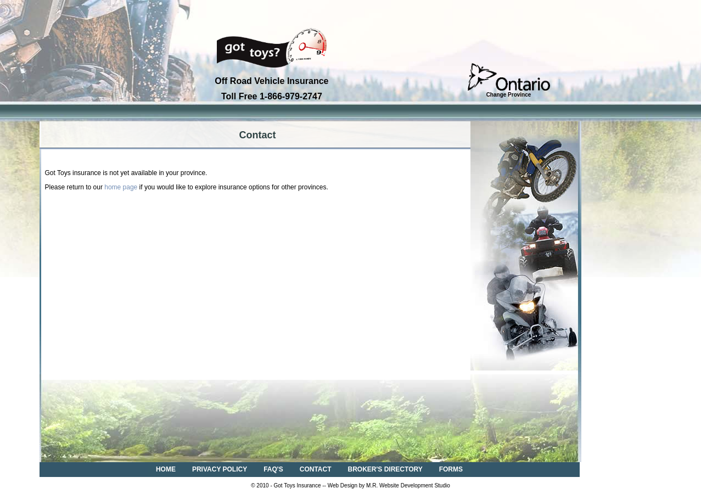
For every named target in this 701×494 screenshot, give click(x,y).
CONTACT (316, 469)
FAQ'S (273, 469)
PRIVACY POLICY (219, 469)
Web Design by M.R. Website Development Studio (389, 485)
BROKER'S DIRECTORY (385, 469)
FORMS (451, 469)
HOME (166, 469)
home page (120, 187)
